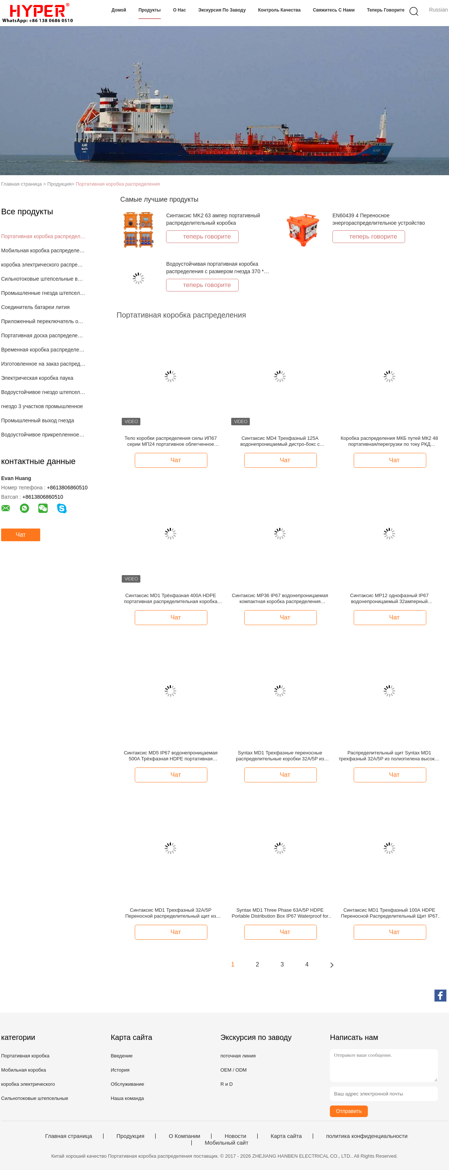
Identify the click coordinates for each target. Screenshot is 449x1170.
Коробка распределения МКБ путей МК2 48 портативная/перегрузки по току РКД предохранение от (389, 441)
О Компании (184, 1136)
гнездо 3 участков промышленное (42, 406)
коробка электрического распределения (43, 265)
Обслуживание (127, 1084)
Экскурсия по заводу (222, 10)
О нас (179, 10)
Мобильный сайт (226, 1142)
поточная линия (238, 1056)
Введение (122, 1056)
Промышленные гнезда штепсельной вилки (43, 293)
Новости (235, 1136)
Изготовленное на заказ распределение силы (43, 364)
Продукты (149, 10)
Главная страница (68, 1136)
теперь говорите (386, 10)
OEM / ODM (233, 1070)
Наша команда (127, 1098)
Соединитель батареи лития (35, 307)
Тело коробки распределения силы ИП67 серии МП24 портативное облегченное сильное (170, 441)
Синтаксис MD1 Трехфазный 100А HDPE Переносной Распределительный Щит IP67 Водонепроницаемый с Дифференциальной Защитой (389, 913)
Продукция (130, 1136)
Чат (21, 535)
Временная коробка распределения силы (43, 350)
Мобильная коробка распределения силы (43, 250)
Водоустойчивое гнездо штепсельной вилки (43, 392)
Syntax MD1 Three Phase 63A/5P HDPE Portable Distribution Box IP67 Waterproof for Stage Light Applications (280, 913)
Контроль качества (279, 10)
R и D (226, 1084)
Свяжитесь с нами (333, 10)
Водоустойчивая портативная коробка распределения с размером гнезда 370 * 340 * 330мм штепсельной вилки (215, 271)
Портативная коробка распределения (118, 184)
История (120, 1070)
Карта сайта (286, 1136)
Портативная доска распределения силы (43, 335)
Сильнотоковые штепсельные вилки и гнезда (43, 279)
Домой (119, 10)
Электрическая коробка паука (37, 378)
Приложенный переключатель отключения (43, 321)
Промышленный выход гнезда (37, 420)
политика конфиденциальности (367, 1136)
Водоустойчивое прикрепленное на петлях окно (43, 435)
